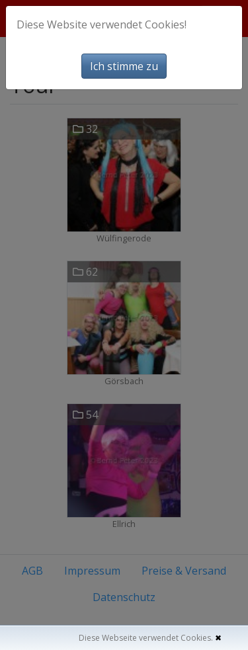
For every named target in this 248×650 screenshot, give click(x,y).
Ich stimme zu (124, 66)
